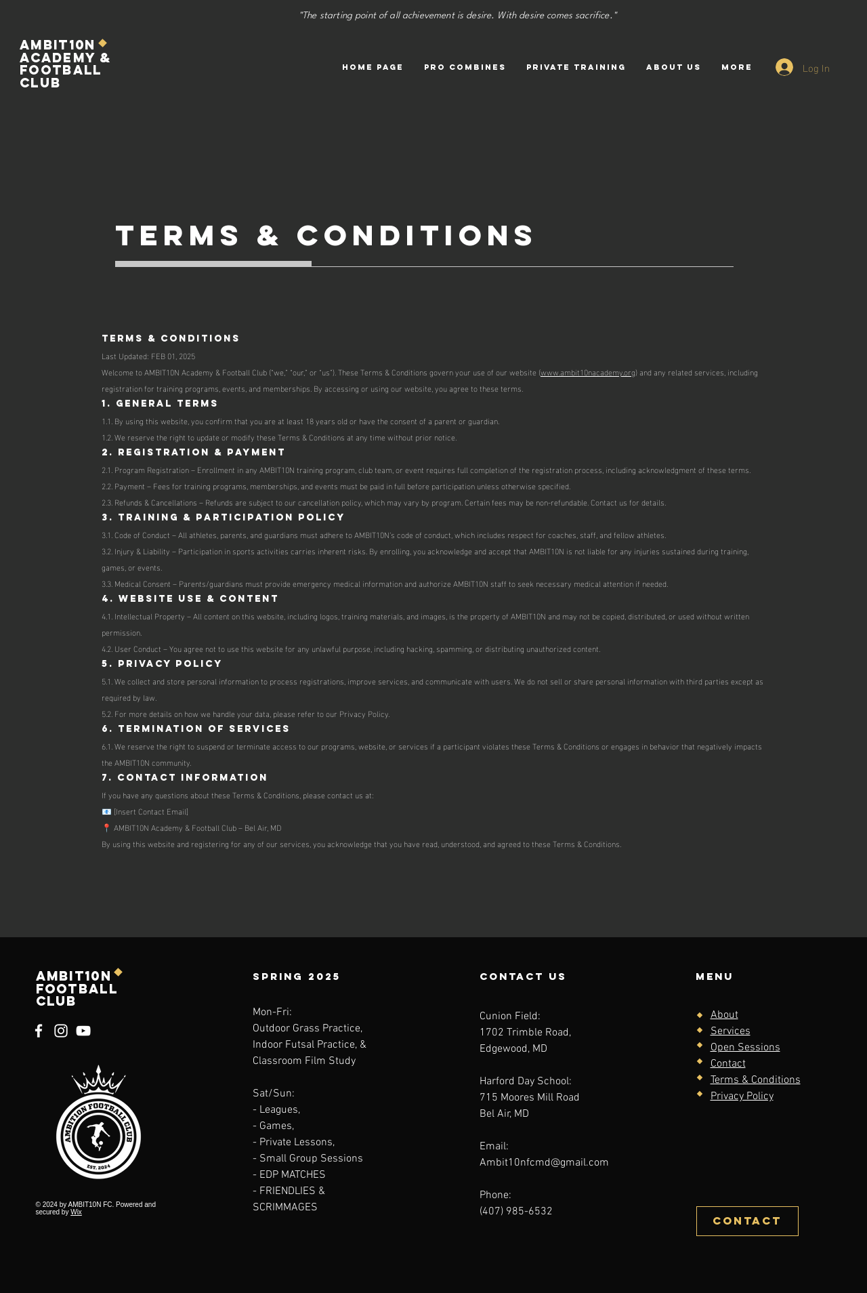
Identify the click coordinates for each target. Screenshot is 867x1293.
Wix (76, 1212)
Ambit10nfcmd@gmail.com (544, 1163)
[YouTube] (83, 1031)
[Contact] (747, 1221)
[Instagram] (61, 1031)
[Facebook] (38, 1031)
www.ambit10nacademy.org (588, 371)
